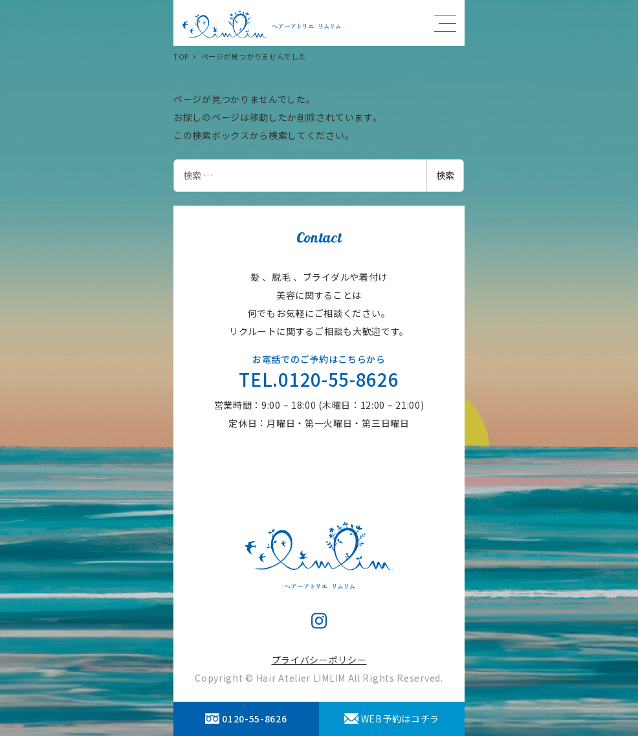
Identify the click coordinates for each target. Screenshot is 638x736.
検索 (445, 175)
